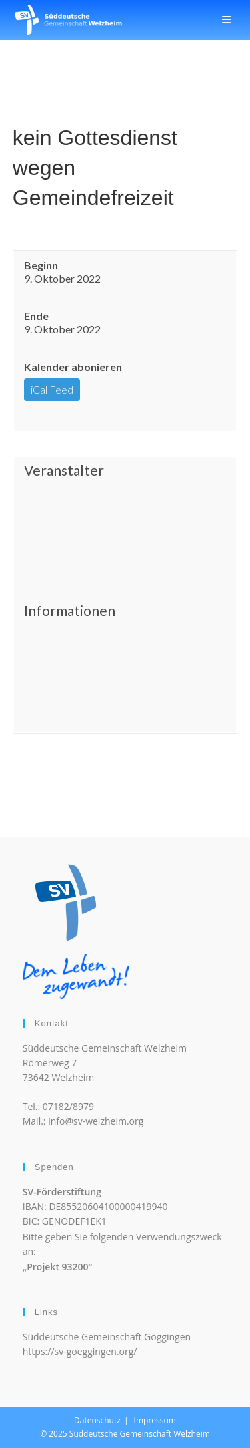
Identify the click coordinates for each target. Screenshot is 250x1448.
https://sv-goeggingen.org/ (80, 1351)
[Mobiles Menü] (226, 19)
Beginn (41, 265)
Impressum (155, 1420)
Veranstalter (64, 470)
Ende (36, 315)
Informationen (69, 611)
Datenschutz (97, 1420)
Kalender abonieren (73, 366)
